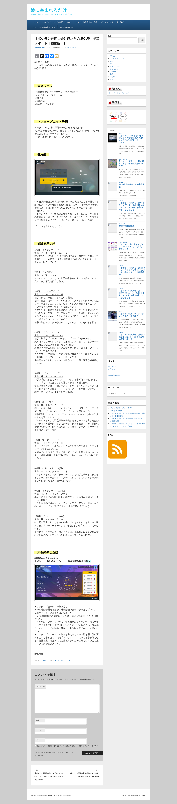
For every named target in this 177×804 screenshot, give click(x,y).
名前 (37, 720)
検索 (109, 36)
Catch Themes (141, 795)
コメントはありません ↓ (68, 47)
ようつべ (111, 369)
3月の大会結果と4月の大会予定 (121, 408)
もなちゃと (114, 69)
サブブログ (112, 366)
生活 (111, 79)
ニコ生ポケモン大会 (117, 59)
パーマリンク (65, 660)
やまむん (50, 47)
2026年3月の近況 (116, 411)
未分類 (112, 77)
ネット (112, 61)
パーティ (113, 64)
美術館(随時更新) (66, 27)
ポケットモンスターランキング (118, 93)
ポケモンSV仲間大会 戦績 (86, 22)
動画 (111, 74)
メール (38, 730)
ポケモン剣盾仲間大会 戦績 (44, 27)
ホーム (35, 22)
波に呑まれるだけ (49, 10)
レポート (46, 660)
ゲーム (112, 56)
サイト (38, 740)
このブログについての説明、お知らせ (57, 22)
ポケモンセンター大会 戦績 (112, 22)
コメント (40, 686)
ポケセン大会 (115, 66)
